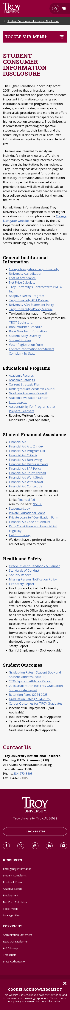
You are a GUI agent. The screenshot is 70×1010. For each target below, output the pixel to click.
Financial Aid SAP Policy (25, 469)
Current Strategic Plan (24, 384)
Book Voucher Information (28, 331)
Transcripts (9, 955)
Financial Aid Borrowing (25, 460)
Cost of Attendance (22, 278)
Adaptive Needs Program (26, 296)
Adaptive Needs (12, 889)
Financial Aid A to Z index (26, 446)
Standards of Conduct (24, 570)
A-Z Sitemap (10, 948)
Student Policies (20, 340)
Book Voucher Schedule (25, 327)
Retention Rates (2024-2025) (29, 695)
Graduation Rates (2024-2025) (30, 699)
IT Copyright (18, 402)
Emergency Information (17, 869)
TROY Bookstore (20, 322)
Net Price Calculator (23, 282)
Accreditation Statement (17, 935)
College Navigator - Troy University (34, 269)
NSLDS (37, 504)
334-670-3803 (22, 774)
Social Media (10, 908)
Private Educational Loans (27, 513)
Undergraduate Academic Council (32, 389)
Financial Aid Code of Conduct (29, 522)
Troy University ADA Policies (29, 300)
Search (12, 8)
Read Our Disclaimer (15, 941)
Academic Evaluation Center (28, 398)
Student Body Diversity (25, 336)
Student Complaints (15, 875)
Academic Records (21, 375)
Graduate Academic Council (28, 393)
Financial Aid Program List (27, 451)
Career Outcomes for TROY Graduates (35, 703)
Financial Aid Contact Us (25, 486)
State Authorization (14, 961)
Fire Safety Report (21, 584)
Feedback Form (12, 882)
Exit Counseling (20, 535)
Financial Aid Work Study (26, 477)
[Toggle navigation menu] (61, 36)
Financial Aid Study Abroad (27, 473)
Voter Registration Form (26, 345)
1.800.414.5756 (35, 831)
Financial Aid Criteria (23, 455)
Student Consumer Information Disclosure (33, 21)
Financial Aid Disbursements (28, 464)
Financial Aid (17, 442)
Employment (10, 895)
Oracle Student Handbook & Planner (34, 566)
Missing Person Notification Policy (33, 579)
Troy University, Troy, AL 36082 (35, 818)
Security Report (20, 575)
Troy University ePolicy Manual (30, 309)
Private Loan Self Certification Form (33, 517)
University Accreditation (25, 274)
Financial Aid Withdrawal (26, 482)
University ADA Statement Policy (31, 305)
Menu (63, 8)
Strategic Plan (11, 915)
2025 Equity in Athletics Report (30, 681)
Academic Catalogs (22, 380)
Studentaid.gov (19, 508)
